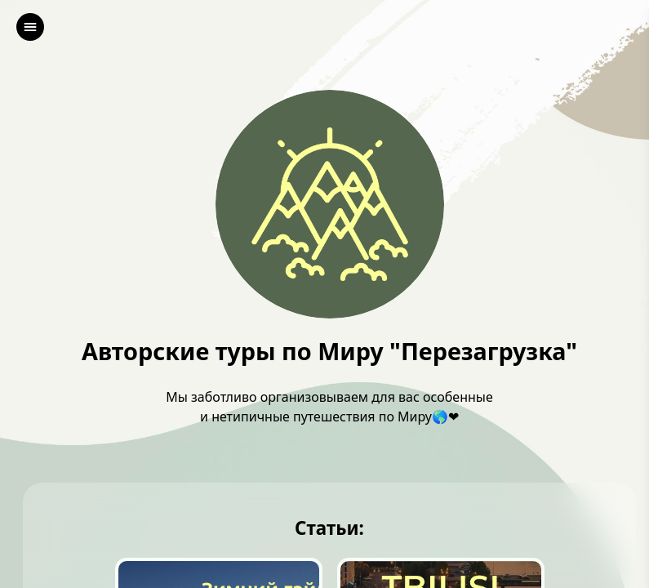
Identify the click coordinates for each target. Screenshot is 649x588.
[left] (30, 27)
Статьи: (329, 529)
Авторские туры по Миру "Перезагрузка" (329, 351)
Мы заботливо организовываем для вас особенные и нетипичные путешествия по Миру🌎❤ (329, 406)
